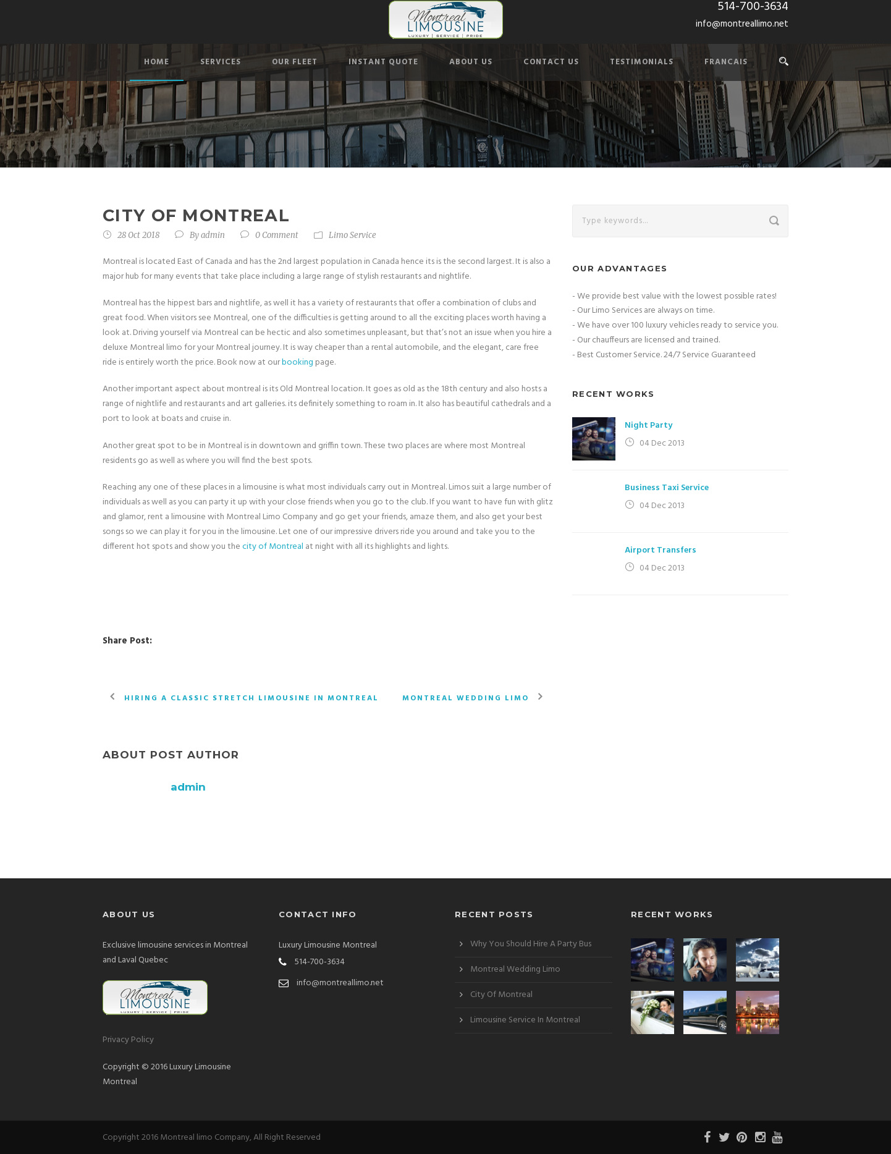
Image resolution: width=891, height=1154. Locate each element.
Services (220, 62)
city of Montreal (272, 547)
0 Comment (276, 235)
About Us (470, 62)
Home (156, 62)
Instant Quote (383, 62)
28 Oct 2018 (138, 235)
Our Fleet (295, 62)
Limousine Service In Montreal (525, 1020)
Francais (726, 62)
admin (213, 235)
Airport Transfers (660, 550)
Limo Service (352, 235)
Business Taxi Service (667, 488)
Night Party (648, 425)
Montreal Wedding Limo (515, 969)
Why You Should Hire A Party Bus (530, 944)
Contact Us (551, 62)
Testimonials (642, 62)
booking (298, 362)
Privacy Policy (128, 1040)
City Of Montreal (501, 995)
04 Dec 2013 (662, 443)
